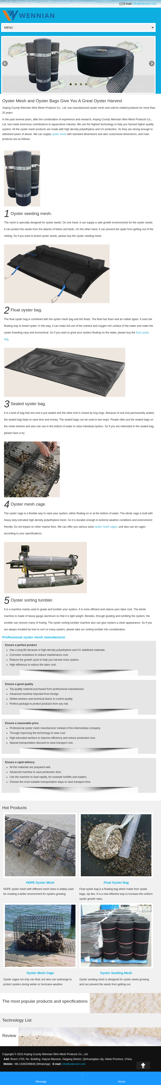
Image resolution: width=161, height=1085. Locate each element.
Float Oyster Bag (116, 882)
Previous (5, 63)
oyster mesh (59, 134)
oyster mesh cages (106, 526)
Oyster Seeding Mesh (116, 973)
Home (121, 1078)
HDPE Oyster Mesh (40, 882)
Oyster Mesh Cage (40, 973)
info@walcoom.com (145, 3)
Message (41, 1078)
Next (151, 63)
